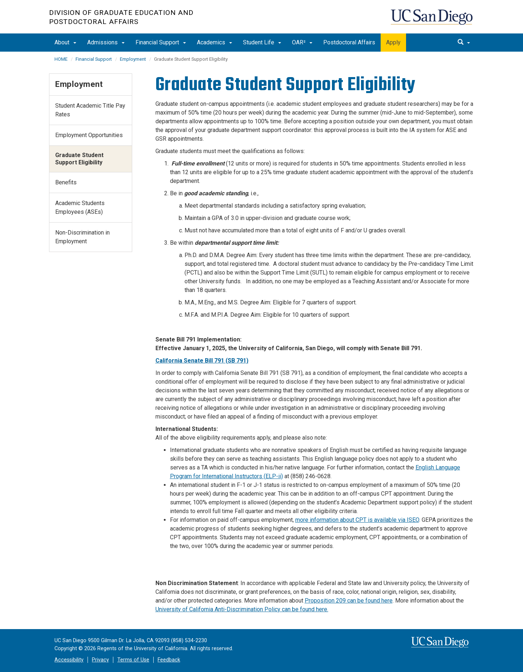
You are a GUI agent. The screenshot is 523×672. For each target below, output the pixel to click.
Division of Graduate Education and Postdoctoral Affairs (121, 17)
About (65, 42)
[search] (464, 42)
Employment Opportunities (89, 135)
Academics (214, 42)
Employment (133, 59)
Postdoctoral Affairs (349, 42)
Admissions (106, 42)
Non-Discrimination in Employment (82, 237)
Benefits (66, 182)
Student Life (262, 42)
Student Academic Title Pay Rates (90, 110)
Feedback (169, 660)
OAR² (302, 42)
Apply (393, 42)
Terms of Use (133, 660)
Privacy (100, 660)
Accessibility (69, 660)
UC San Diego (432, 20)
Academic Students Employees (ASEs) (80, 207)
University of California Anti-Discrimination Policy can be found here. (241, 609)
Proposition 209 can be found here (349, 600)
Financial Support (160, 42)
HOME (61, 59)
